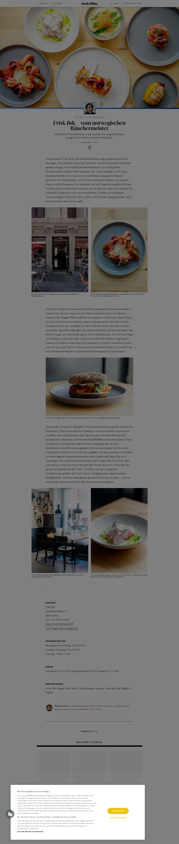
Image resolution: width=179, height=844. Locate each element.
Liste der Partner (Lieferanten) (30, 832)
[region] (78, 812)
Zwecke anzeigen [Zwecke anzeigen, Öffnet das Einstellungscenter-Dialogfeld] (118, 817)
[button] (10, 814)
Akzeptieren (118, 811)
